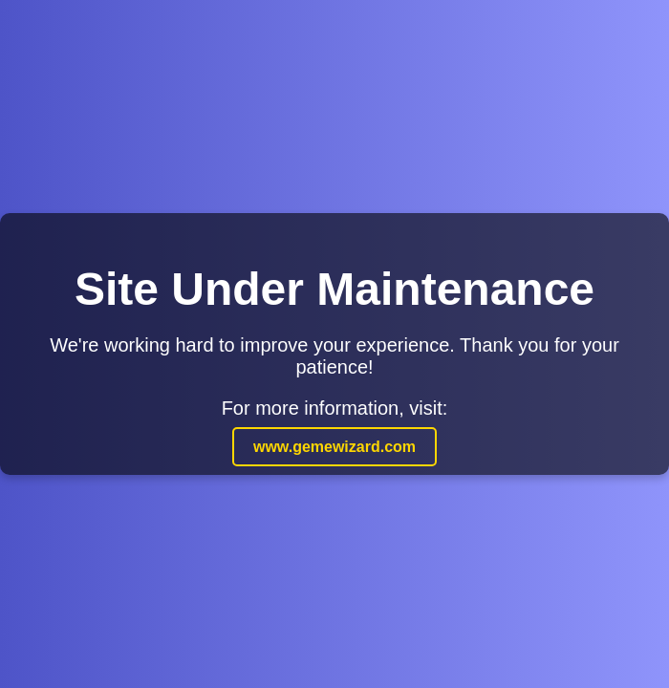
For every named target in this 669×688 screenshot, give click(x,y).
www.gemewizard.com (334, 447)
